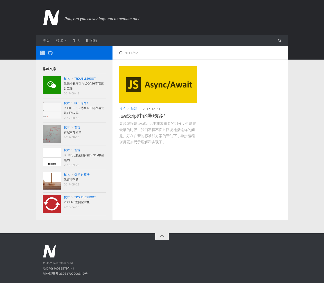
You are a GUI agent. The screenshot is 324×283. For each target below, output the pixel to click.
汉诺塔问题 (71, 179)
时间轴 (91, 40)
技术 (59, 40)
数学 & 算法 (82, 174)
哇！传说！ (81, 103)
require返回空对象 (77, 202)
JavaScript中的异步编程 (142, 116)
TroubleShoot (85, 78)
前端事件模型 (72, 132)
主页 (46, 40)
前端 (134, 108)
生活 (76, 40)
